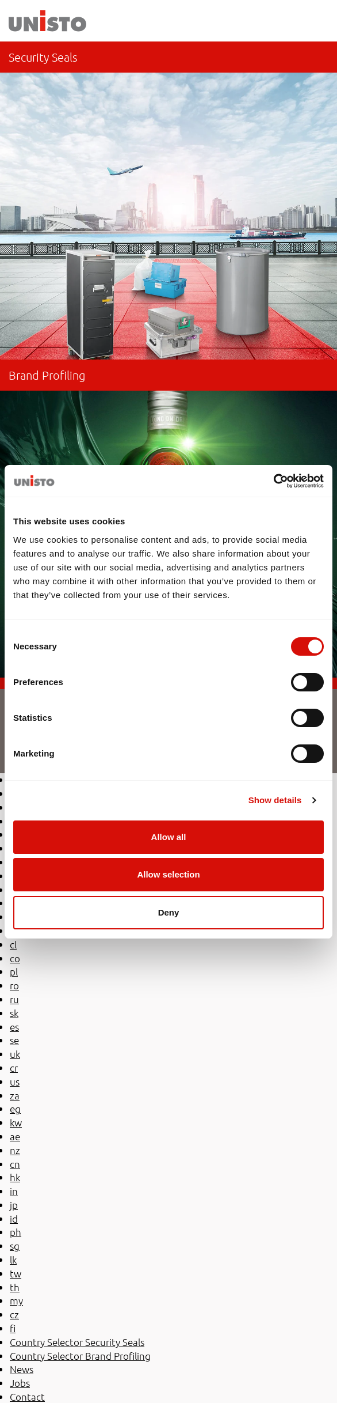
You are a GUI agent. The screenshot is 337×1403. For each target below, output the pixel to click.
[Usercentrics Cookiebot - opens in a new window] (273, 481)
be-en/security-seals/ (168, 200)
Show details (275, 800)
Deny (168, 912)
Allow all (168, 837)
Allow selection (168, 874)
